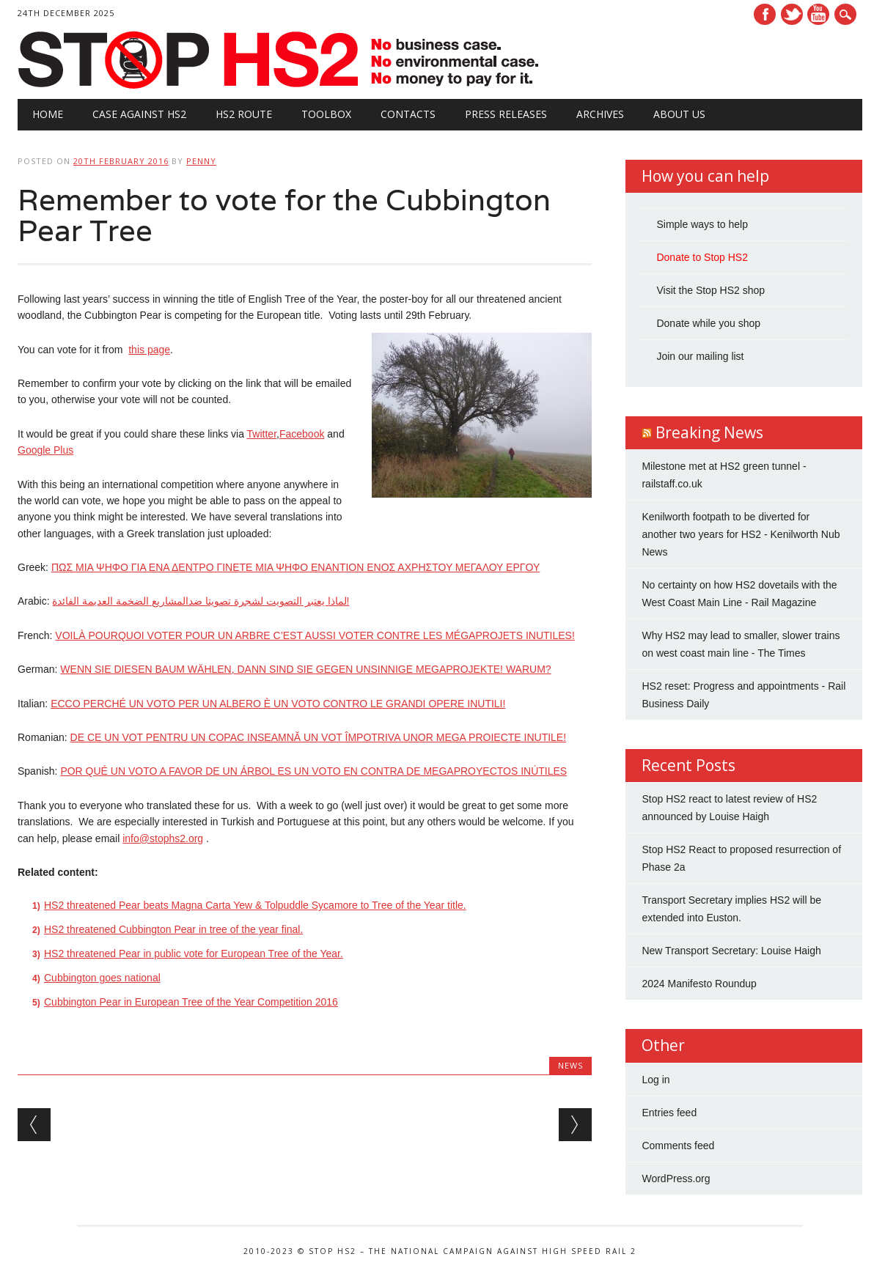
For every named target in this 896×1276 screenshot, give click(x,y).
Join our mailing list (699, 356)
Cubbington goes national (102, 978)
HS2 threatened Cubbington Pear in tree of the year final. (173, 929)
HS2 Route (244, 114)
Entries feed (669, 1112)
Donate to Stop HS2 (702, 257)
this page (149, 349)
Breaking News (709, 432)
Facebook (765, 14)
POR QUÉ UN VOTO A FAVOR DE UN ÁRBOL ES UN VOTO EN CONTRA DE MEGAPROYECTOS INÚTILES (313, 771)
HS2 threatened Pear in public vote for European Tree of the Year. (193, 953)
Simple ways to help (702, 224)
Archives (600, 114)
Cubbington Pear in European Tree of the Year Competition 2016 (191, 1002)
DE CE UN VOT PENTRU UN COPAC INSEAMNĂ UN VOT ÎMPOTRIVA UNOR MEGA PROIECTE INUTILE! (318, 737)
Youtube (818, 14)
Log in (655, 1079)
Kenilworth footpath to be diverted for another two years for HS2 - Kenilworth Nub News (741, 534)
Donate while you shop (708, 323)
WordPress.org (676, 1178)
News (570, 1065)
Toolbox (326, 114)
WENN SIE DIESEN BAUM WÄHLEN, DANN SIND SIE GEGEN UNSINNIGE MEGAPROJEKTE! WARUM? (305, 669)
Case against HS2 (139, 114)
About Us (679, 114)
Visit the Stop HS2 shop (710, 290)
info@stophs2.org (162, 838)
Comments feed (678, 1145)
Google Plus (45, 450)
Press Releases (506, 114)
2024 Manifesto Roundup (699, 983)
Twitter (792, 14)
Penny (201, 160)
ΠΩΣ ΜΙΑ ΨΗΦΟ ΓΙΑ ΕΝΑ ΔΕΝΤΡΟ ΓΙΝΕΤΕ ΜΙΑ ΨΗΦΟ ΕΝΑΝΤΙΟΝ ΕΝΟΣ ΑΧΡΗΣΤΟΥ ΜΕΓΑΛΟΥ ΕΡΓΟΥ (295, 567)
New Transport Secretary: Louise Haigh (731, 950)
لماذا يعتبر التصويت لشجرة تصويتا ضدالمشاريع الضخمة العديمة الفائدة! (200, 601)
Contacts (408, 114)
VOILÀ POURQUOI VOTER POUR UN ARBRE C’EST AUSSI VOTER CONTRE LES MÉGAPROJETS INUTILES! (314, 635)
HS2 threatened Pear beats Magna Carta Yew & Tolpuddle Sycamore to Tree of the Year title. (255, 905)
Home (47, 114)
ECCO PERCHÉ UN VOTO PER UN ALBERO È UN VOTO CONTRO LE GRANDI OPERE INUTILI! (278, 703)
